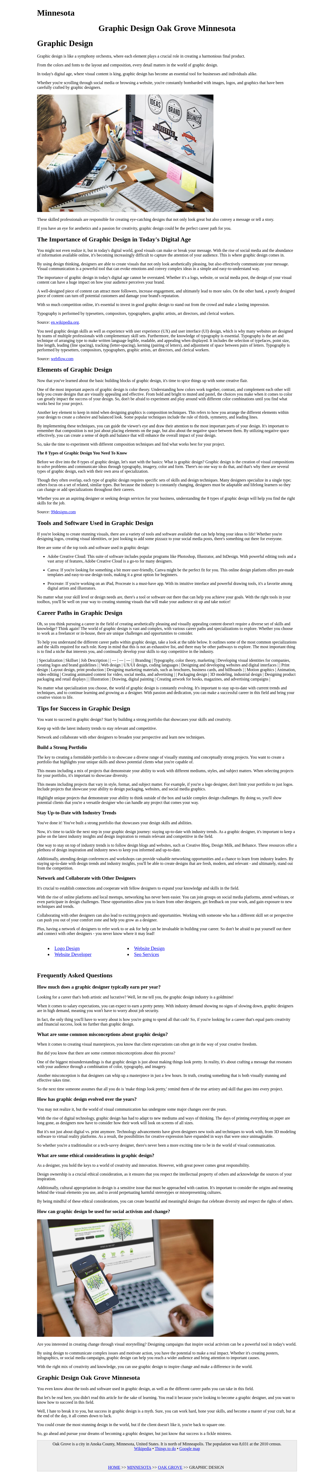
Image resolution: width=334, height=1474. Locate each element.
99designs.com (63, 512)
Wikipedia (142, 1448)
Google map (190, 1448)
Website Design (149, 948)
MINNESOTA (139, 1467)
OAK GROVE (170, 1467)
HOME (114, 1467)
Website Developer (73, 954)
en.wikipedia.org (65, 322)
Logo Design (67, 948)
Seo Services (146, 954)
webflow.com (62, 359)
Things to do (165, 1448)
